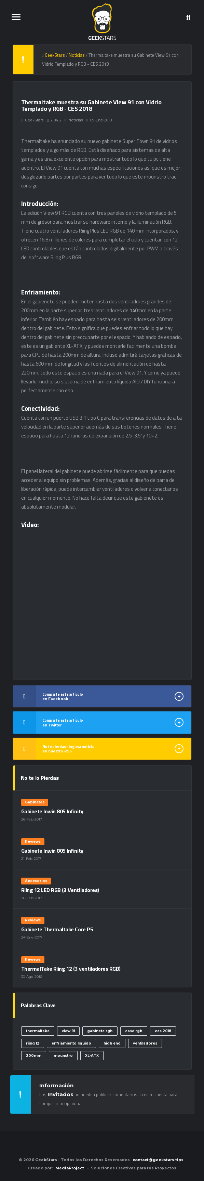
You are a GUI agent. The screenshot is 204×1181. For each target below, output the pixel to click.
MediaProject (69, 1168)
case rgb (133, 1031)
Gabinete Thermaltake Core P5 (57, 929)
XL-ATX (92, 1055)
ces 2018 (163, 1031)
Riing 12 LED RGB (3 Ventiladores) (60, 890)
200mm (33, 1055)
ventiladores (145, 1043)
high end (112, 1043)
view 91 (68, 1031)
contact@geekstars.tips (158, 1159)
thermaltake (38, 1031)
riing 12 (32, 1043)
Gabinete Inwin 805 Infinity (52, 811)
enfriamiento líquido (71, 1043)
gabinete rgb (100, 1031)
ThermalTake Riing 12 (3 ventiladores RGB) (71, 969)
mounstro (63, 1055)
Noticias (75, 120)
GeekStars (34, 120)
